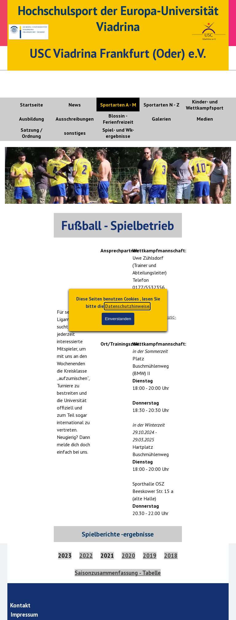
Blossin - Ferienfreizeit (118, 119)
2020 (128, 555)
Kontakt (20, 605)
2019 (149, 555)
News (75, 105)
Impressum (24, 614)
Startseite (31, 105)
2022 (86, 555)
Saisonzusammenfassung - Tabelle (118, 572)
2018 (171, 555)
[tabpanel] (118, 225)
